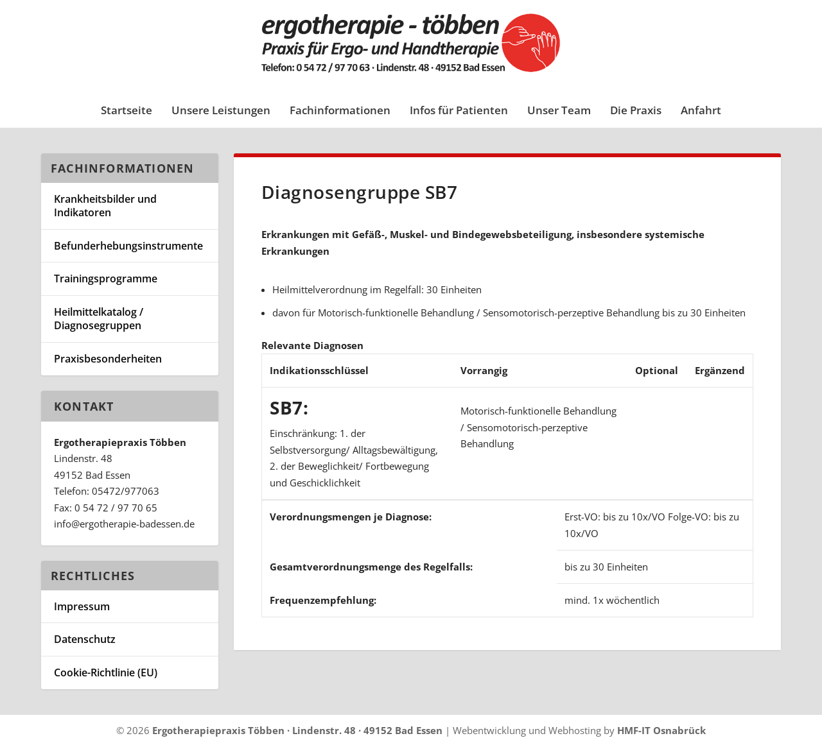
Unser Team (559, 111)
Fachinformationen (340, 111)
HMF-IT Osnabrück (661, 730)
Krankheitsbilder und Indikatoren (105, 205)
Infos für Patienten (459, 111)
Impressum (82, 606)
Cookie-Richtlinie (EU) (105, 672)
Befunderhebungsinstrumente (128, 246)
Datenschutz (85, 639)
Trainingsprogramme (105, 278)
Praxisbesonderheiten (108, 359)
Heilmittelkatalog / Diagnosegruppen (98, 318)
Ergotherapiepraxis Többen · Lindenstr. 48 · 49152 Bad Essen (297, 730)
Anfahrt (701, 111)
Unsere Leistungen (220, 111)
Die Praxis (635, 111)
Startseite (126, 111)
